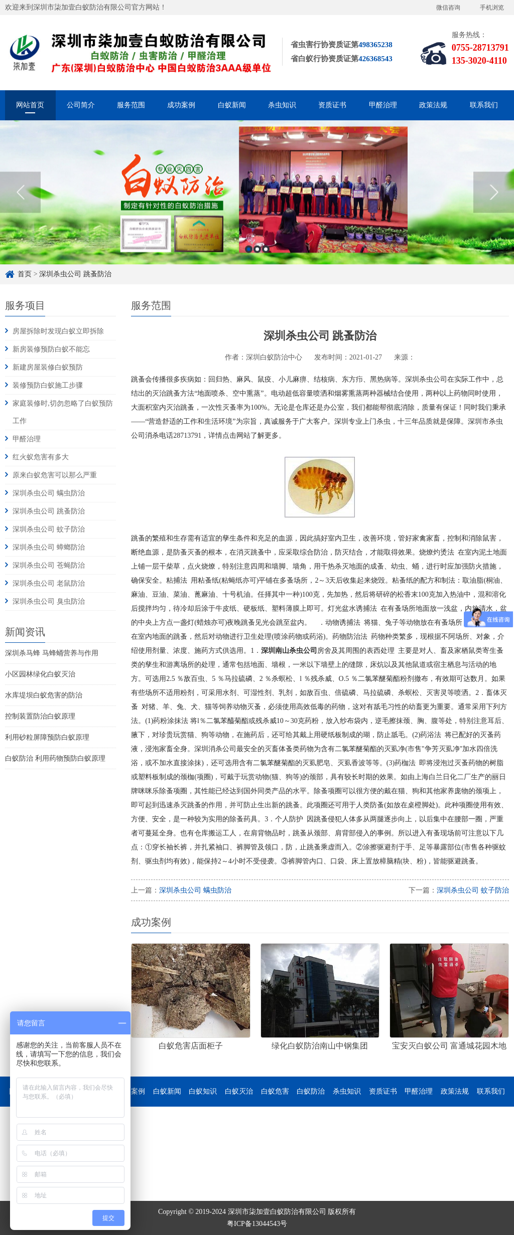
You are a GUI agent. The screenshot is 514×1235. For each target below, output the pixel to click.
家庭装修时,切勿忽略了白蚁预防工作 (63, 412)
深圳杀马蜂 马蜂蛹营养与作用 (51, 653)
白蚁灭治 (239, 1091)
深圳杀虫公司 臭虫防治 (49, 601)
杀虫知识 (282, 105)
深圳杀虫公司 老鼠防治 (49, 583)
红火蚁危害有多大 (41, 457)
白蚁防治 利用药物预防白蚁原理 (55, 758)
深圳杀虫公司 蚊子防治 (49, 529)
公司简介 (81, 105)
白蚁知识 (203, 1091)
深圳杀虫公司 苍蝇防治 (49, 565)
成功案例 (181, 105)
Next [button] (493, 253)
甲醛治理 (383, 105)
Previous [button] (20, 253)
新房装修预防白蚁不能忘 (51, 349)
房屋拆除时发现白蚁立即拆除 (58, 331)
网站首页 (30, 105)
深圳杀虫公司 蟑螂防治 (49, 547)
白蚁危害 (275, 1091)
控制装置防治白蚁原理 (40, 716)
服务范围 (131, 105)
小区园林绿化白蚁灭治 (40, 674)
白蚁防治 (311, 1091)
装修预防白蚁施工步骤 (48, 385)
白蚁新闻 (232, 105)
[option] (257, 253)
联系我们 (484, 105)
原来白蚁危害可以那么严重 (55, 475)
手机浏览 (492, 7)
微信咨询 (448, 7)
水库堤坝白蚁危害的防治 (43, 695)
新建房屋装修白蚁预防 (48, 367)
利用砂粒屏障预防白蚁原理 (47, 737)
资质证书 (332, 105)
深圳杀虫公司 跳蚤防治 (49, 511)
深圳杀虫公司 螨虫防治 (49, 493)
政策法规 (433, 105)
